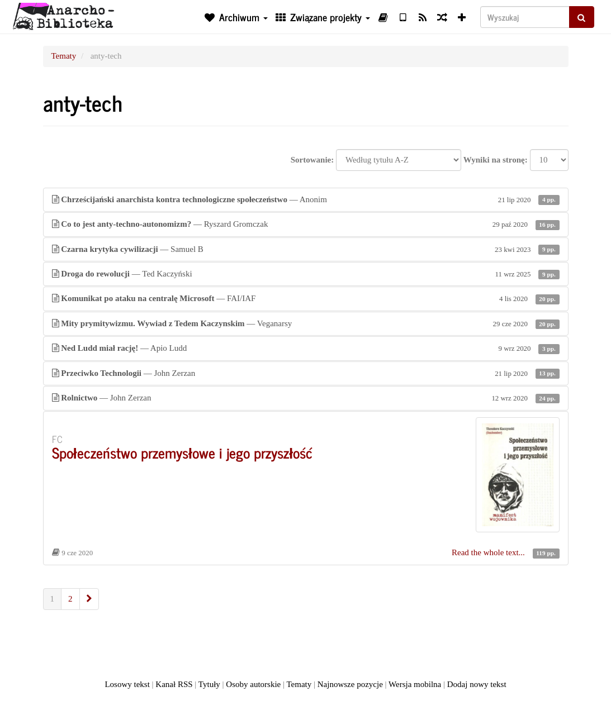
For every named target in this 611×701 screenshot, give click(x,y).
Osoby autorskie (253, 684)
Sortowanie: (312, 159)
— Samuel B (306, 249)
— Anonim (306, 200)
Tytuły (209, 684)
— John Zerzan (306, 373)
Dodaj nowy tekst (476, 684)
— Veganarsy (306, 324)
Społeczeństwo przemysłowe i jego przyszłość (182, 452)
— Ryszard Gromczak (306, 224)
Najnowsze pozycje (350, 684)
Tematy (64, 55)
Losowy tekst (127, 684)
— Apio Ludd (306, 348)
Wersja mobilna (415, 684)
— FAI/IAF (306, 298)
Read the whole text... (489, 552)
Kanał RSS (173, 684)
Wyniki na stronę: (495, 159)
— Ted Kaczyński (306, 274)
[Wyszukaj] (525, 17)
